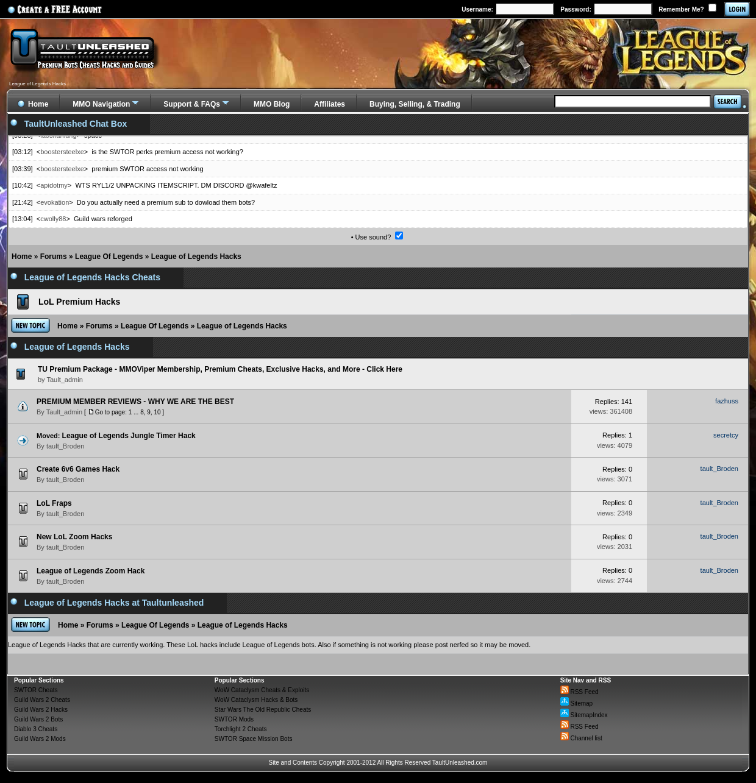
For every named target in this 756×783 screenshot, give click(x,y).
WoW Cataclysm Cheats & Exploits (262, 690)
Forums (53, 256)
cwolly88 (53, 218)
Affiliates (329, 104)
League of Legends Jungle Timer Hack (129, 435)
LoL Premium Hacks (79, 301)
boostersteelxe (62, 151)
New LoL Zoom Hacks (74, 537)
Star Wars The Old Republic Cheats (263, 709)
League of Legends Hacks (196, 256)
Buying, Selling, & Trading (414, 104)
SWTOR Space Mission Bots (254, 738)
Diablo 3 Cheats (35, 729)
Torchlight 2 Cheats (241, 729)
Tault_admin (64, 412)
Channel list (581, 738)
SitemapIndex (584, 715)
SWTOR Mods (234, 719)
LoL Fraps (54, 503)
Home (22, 256)
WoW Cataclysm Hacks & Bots (256, 699)
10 (157, 412)
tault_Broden (65, 446)
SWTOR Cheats (36, 690)
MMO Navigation (101, 104)
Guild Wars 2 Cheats (42, 699)
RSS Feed (579, 692)
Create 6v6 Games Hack (78, 469)
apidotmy (54, 185)
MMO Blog (272, 104)
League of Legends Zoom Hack (90, 571)
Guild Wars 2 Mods (40, 738)
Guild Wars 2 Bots (38, 719)
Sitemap (576, 703)
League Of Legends (109, 256)
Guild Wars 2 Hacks (41, 709)
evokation (54, 202)
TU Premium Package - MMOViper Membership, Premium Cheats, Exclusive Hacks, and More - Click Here (220, 369)
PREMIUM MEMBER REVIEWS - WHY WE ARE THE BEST (135, 401)
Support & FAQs (191, 104)
